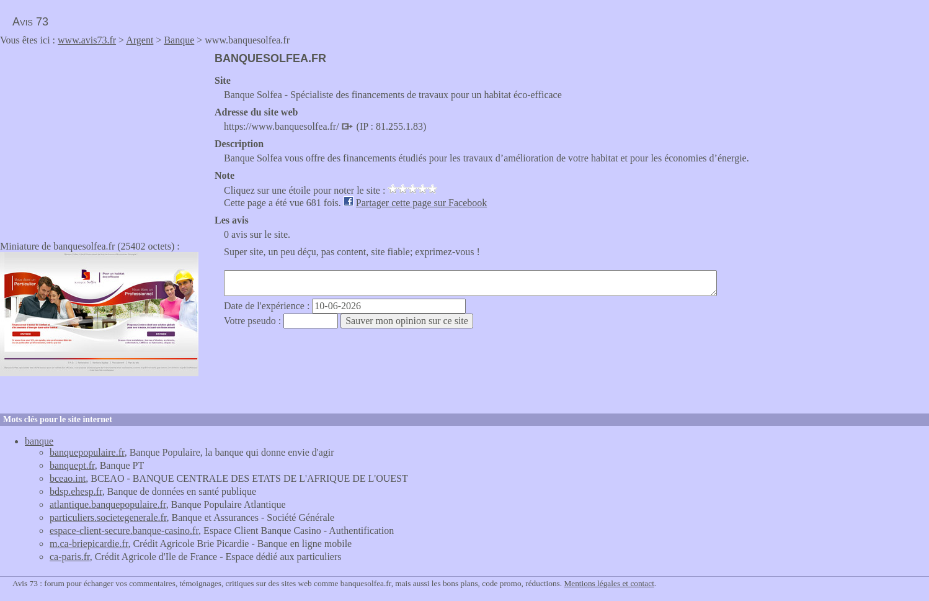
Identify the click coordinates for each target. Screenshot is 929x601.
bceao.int (68, 478)
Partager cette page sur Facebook (421, 202)
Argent (139, 40)
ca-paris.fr (70, 556)
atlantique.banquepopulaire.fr (108, 504)
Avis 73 (30, 22)
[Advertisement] (104, 139)
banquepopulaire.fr (87, 452)
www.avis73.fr (87, 40)
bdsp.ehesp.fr (76, 491)
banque (39, 441)
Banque (179, 40)
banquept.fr (72, 465)
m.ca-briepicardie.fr (89, 543)
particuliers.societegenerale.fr (108, 517)
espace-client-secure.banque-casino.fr (124, 530)
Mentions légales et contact (609, 583)
